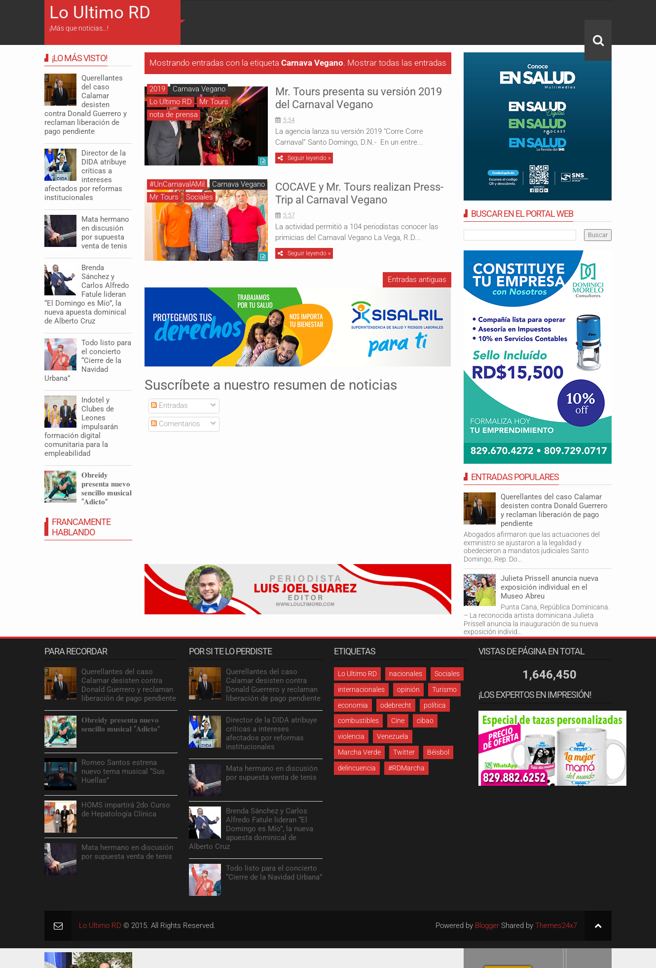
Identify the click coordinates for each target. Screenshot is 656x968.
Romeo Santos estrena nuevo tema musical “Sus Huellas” (123, 771)
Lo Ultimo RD (99, 12)
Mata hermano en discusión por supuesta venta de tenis (105, 232)
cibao (425, 721)
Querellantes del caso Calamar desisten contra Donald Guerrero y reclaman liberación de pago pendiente (554, 510)
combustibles (358, 721)
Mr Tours (213, 101)
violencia (351, 736)
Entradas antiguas (417, 279)
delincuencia (357, 768)
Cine (397, 721)
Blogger (487, 925)
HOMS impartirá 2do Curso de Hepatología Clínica (125, 809)
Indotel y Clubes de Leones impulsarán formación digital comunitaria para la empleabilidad (81, 427)
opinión (408, 689)
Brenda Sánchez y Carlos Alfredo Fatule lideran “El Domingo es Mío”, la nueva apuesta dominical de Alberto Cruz (86, 294)
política (435, 705)
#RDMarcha (406, 768)
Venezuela (392, 736)
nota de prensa (173, 114)
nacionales (405, 674)
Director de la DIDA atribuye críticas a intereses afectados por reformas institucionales (85, 175)
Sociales (199, 197)
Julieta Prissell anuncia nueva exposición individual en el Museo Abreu (549, 587)
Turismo (444, 689)
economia (353, 705)
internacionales (361, 689)
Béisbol (438, 752)
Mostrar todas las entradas (396, 63)
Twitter (404, 752)
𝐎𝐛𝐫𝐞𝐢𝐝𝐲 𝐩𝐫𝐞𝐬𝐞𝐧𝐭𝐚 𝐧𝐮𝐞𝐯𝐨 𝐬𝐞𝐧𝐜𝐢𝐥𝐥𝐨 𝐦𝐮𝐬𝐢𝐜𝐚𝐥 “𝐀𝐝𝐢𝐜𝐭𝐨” (106, 488)
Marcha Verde (359, 752)
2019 (157, 88)
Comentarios (175, 423)
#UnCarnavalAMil (177, 184)
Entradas (169, 405)
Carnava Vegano (199, 88)
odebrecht (395, 705)
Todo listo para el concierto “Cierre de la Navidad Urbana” (87, 360)
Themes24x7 (556, 925)
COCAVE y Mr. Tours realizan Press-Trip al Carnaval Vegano (359, 193)
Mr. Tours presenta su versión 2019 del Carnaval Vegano (358, 98)
